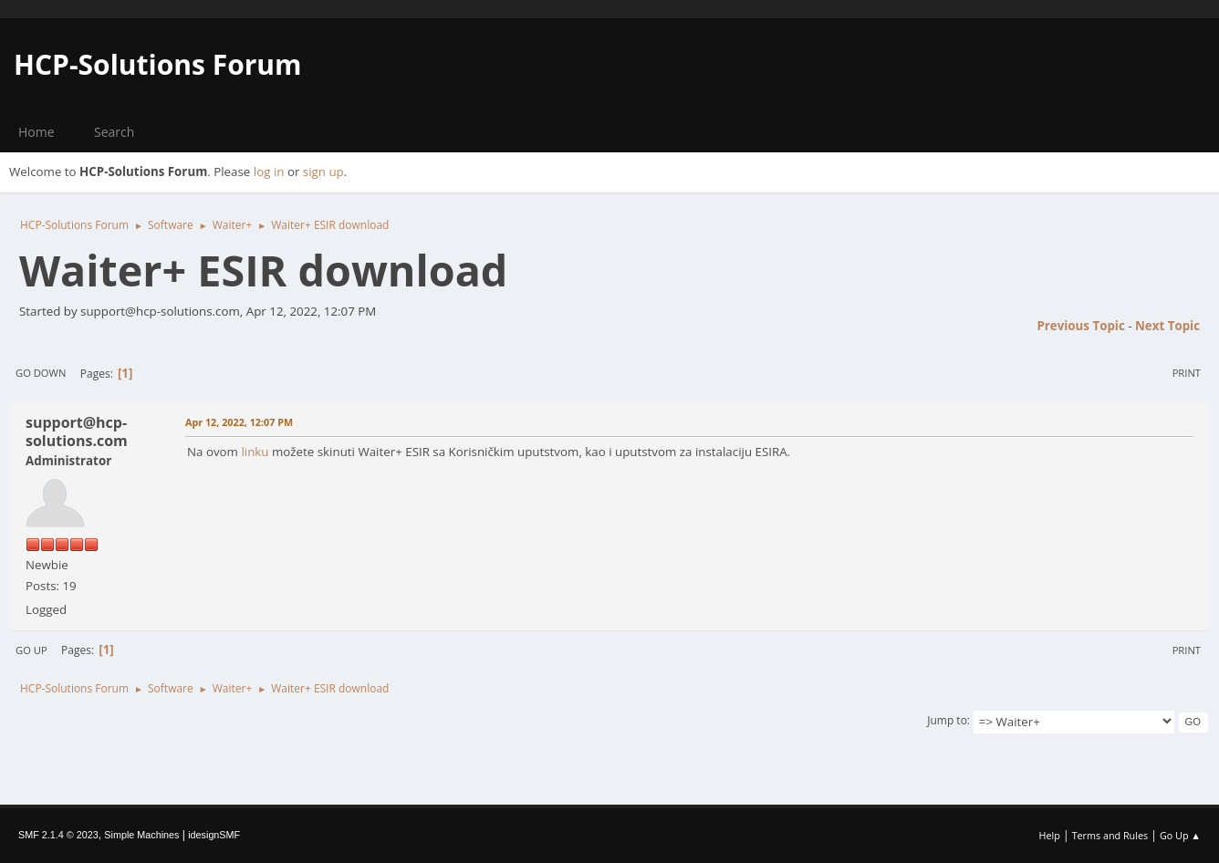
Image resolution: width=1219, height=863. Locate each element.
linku (254, 451)
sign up (323, 171)
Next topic (1167, 325)
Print (1186, 373)
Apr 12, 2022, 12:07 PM (239, 422)
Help (1048, 835)
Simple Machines (141, 834)
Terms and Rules (1110, 835)
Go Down (41, 373)
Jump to (947, 720)
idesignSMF (214, 834)
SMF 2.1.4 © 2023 (58, 834)
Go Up (31, 650)
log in (269, 171)
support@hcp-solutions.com (77, 431)
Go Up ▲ (1180, 835)
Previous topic (1080, 325)
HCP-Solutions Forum (158, 64)
